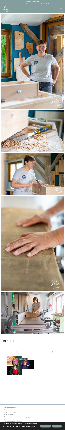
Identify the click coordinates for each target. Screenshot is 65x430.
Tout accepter (45, 426)
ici (3, 427)
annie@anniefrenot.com (33, 1)
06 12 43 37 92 (46, 3)
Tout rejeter (56, 426)
